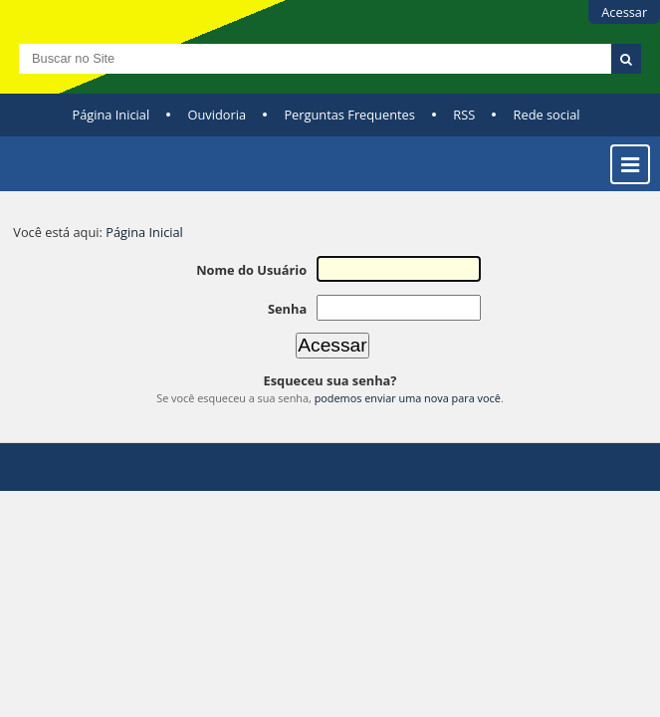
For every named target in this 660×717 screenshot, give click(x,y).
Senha (287, 309)
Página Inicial (111, 114)
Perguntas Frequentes (349, 114)
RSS (464, 114)
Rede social (547, 114)
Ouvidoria (217, 114)
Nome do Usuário (251, 270)
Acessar (624, 12)
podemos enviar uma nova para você (408, 397)
